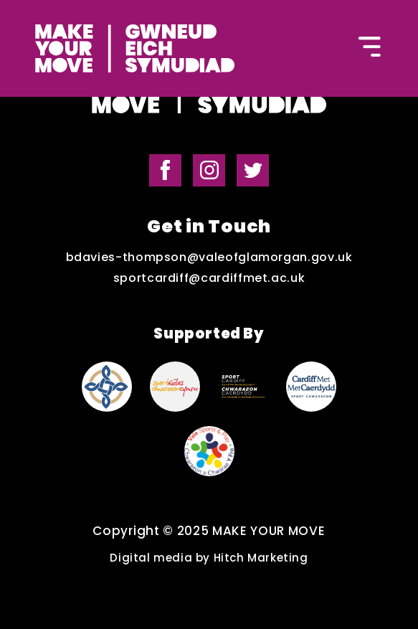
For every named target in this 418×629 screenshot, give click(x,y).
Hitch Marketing (261, 558)
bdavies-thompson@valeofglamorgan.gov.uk (209, 257)
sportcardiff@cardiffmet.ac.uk (209, 278)
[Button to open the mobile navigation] (370, 48)
